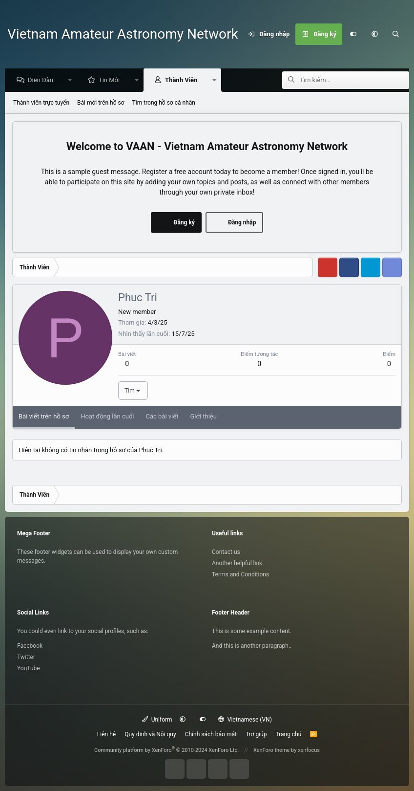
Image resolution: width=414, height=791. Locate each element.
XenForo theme (271, 750)
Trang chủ (288, 734)
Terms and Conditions (240, 574)
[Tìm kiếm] (396, 34)
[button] (374, 34)
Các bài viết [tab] (161, 416)
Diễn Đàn (43, 80)
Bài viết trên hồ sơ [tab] (44, 416)
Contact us (226, 552)
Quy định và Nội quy (150, 734)
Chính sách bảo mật (211, 734)
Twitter (26, 657)
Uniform (157, 719)
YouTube (28, 668)
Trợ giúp (256, 734)
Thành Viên (183, 80)
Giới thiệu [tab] (203, 416)
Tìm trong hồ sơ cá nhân (163, 103)
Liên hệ (106, 734)
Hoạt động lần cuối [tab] (107, 416)
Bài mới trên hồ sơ (100, 103)
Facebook (29, 645)
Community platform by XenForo (166, 750)
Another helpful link (237, 563)
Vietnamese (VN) (245, 719)
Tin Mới (111, 80)
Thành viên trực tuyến (41, 103)
